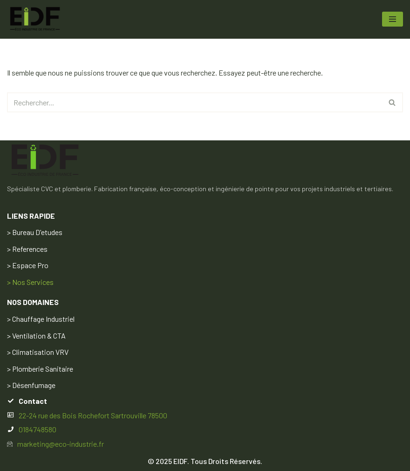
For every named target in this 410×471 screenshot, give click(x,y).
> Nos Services (30, 281)
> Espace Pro (27, 265)
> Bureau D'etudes (34, 232)
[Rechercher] (194, 102)
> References (27, 248)
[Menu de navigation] (392, 19)
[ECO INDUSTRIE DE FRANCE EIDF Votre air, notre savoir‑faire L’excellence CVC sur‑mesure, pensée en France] (35, 19)
